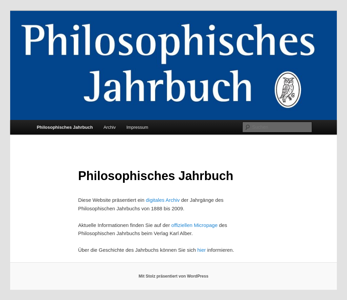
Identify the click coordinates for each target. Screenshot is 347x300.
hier (201, 250)
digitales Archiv (163, 200)
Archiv (109, 127)
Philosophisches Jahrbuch (65, 127)
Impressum (137, 127)
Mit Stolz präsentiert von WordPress (173, 276)
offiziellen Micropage (194, 225)
